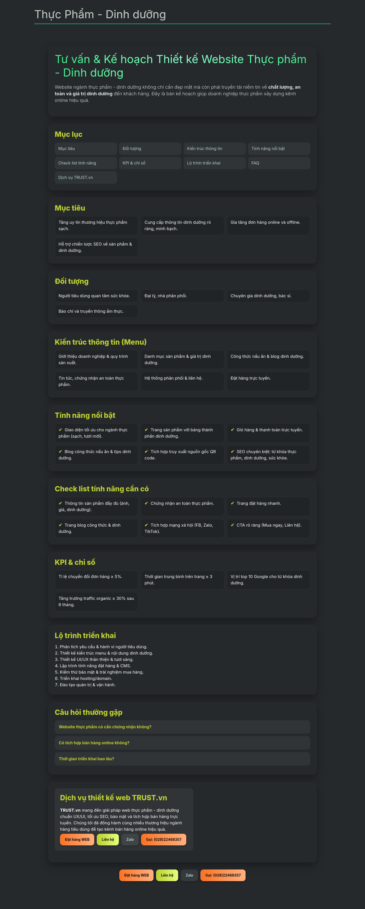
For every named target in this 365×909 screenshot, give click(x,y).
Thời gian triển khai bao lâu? (86, 758)
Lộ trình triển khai (204, 162)
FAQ (255, 162)
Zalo (130, 839)
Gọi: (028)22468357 (163, 839)
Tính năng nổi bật (268, 148)
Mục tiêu (66, 148)
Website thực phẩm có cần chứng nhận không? (105, 726)
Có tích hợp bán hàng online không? (94, 742)
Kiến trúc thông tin (204, 148)
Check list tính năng (77, 162)
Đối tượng (132, 148)
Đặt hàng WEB (77, 839)
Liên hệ (108, 839)
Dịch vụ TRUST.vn (75, 177)
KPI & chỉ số (134, 162)
